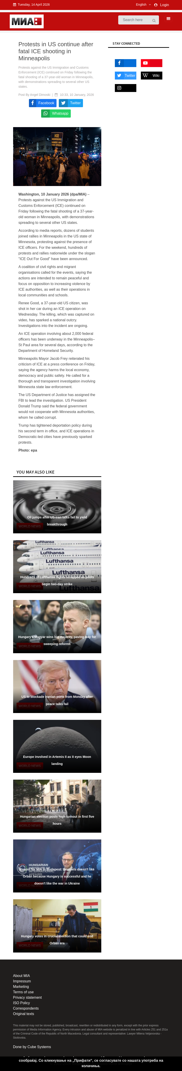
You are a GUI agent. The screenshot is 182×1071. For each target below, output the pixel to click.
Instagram (124, 88)
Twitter (125, 76)
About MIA (21, 976)
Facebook (124, 63)
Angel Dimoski (40, 95)
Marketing (21, 987)
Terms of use (23, 992)
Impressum (22, 981)
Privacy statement (27, 997)
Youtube (149, 63)
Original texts (23, 1014)
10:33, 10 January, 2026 (77, 95)
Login (164, 5)
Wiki (150, 76)
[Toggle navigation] (167, 19)
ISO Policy (21, 1003)
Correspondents (26, 1008)
